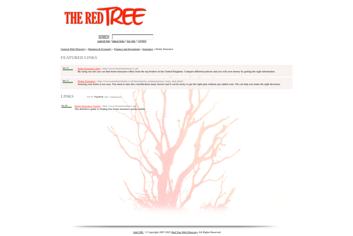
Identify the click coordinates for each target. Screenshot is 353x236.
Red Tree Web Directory (185, 232)
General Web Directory (73, 48)
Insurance (148, 48)
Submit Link (103, 41)
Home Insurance (86, 81)
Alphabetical (115, 97)
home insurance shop (89, 68)
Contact (142, 41)
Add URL (138, 232)
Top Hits (131, 41)
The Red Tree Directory (106, 14)
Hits (106, 97)
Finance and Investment (127, 48)
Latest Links (118, 41)
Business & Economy (99, 48)
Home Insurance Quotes (87, 105)
